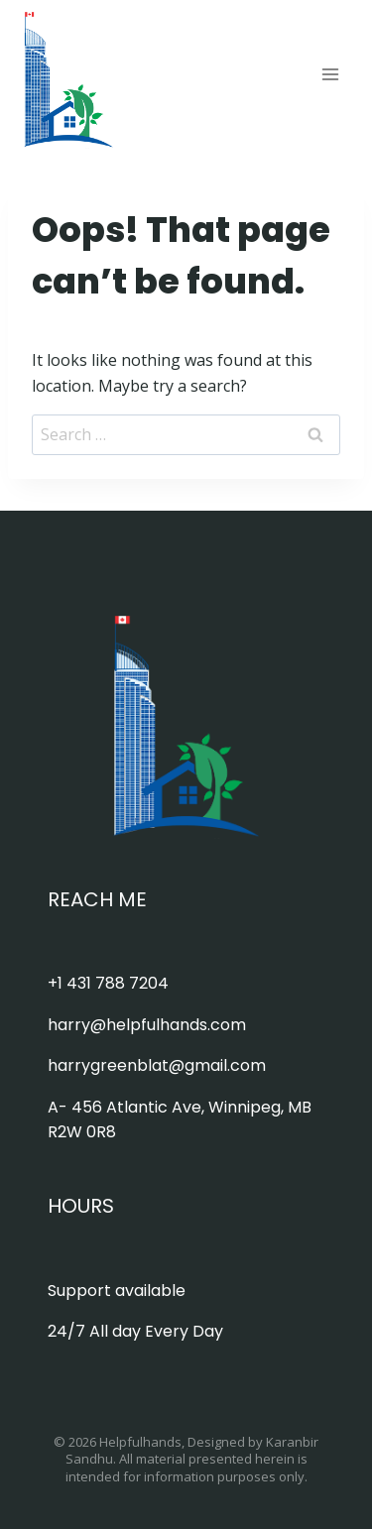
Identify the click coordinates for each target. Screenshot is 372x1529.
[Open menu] (329, 74)
